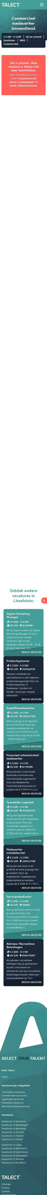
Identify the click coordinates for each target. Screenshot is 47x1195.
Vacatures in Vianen (12, 1139)
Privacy (5, 1187)
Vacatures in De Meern (14, 1162)
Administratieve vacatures (16, 1106)
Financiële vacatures (12, 1102)
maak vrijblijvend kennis (23, 85)
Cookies (6, 1191)
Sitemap (6, 1184)
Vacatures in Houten (13, 1135)
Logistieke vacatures (13, 1099)
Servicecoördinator (19, 896)
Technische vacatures (13, 1092)
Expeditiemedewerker (21, 708)
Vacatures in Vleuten (13, 1159)
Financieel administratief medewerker (23, 756)
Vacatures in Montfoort (14, 1148)
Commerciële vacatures (14, 1095)
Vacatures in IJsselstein (14, 1121)
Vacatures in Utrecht (13, 1132)
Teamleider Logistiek (20, 802)
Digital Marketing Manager (18, 615)
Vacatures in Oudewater (15, 1155)
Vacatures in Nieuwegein (15, 1124)
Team (5, 1076)
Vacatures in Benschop (14, 1128)
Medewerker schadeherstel (16, 851)
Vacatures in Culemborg (15, 1151)
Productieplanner (18, 661)
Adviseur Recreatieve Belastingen (21, 945)
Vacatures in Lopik (12, 1144)
